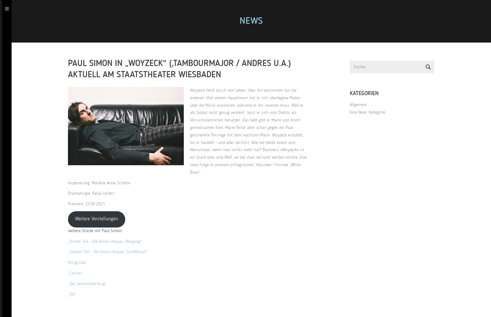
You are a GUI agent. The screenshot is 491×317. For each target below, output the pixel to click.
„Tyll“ (74, 294)
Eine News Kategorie (369, 112)
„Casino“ (77, 273)
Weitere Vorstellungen (98, 219)
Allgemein (360, 105)
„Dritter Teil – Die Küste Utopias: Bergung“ (107, 241)
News (253, 21)
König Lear (79, 262)
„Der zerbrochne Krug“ (89, 284)
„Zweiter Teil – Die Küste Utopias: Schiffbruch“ (110, 252)
